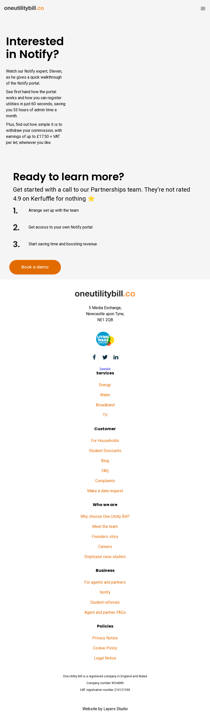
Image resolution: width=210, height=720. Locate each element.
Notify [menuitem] (105, 592)
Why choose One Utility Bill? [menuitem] (105, 516)
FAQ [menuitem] (105, 470)
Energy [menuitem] (105, 384)
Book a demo (35, 267)
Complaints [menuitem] (105, 480)
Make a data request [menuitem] (105, 490)
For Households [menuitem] (105, 440)
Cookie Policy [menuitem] (105, 648)
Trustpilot (105, 368)
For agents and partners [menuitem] (105, 582)
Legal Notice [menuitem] (105, 658)
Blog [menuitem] (105, 460)
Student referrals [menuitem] (105, 602)
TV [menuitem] (105, 415)
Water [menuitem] (105, 395)
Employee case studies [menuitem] (105, 556)
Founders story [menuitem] (105, 536)
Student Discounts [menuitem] (105, 450)
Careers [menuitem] (105, 546)
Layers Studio (115, 708)
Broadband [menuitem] (105, 405)
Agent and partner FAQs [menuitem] (105, 612)
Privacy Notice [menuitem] (105, 638)
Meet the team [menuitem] (105, 526)
